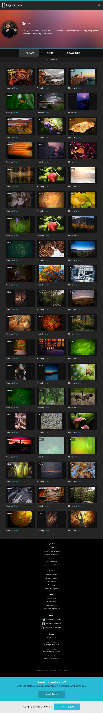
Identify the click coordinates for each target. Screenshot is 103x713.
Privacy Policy (51, 601)
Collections (73, 53)
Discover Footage (51, 578)
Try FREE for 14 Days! (51, 554)
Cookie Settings (51, 605)
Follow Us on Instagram (53, 627)
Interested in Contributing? (51, 565)
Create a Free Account (51, 551)
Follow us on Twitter (53, 619)
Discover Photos (52, 574)
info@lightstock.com (51, 645)
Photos (54, 59)
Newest (50, 53)
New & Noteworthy (51, 588)
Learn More (51, 694)
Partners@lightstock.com (51, 651)
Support (51, 558)
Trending (51, 585)
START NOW (67, 707)
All (46, 59)
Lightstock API (51, 561)
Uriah (15, 88)
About (51, 547)
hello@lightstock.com (51, 658)
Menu (99, 5)
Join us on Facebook (53, 623)
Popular (30, 53)
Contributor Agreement (51, 608)
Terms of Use (51, 598)
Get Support (51, 638)
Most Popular (51, 581)
